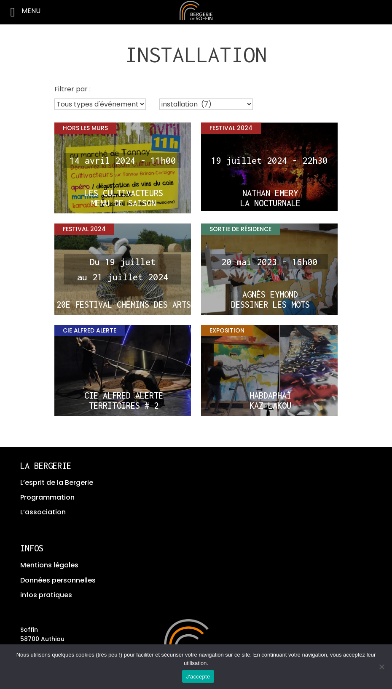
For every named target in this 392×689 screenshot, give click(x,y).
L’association (43, 512)
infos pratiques (46, 595)
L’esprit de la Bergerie (56, 482)
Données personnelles (58, 580)
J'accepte (198, 676)
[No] (381, 666)
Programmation (47, 497)
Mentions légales (49, 565)
